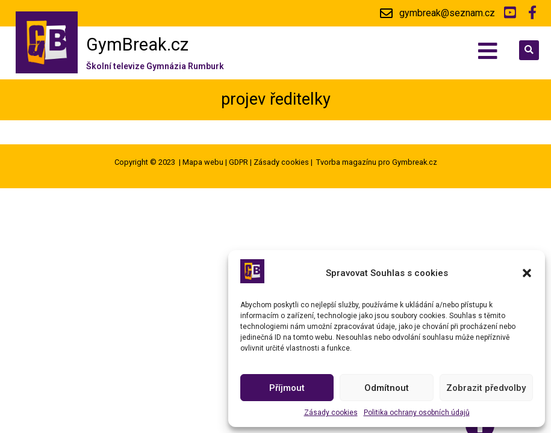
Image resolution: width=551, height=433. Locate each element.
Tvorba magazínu (346, 162)
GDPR (238, 162)
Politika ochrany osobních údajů (417, 412)
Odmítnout (386, 387)
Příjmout (287, 387)
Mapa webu (202, 162)
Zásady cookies (331, 412)
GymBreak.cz (137, 44)
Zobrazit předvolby (486, 387)
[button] (527, 273)
